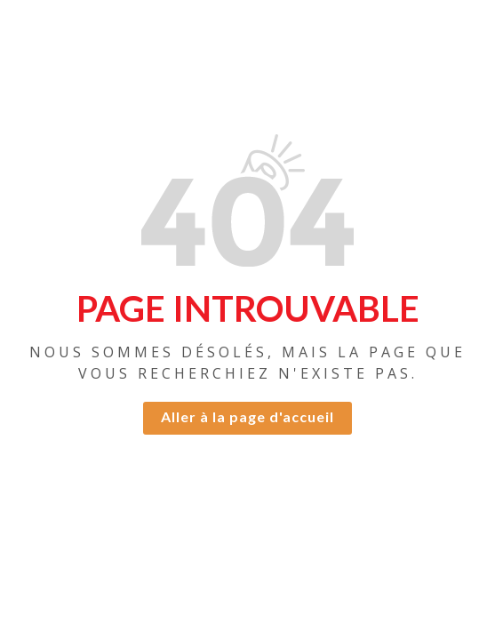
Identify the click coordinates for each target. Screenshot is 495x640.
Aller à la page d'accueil (247, 416)
